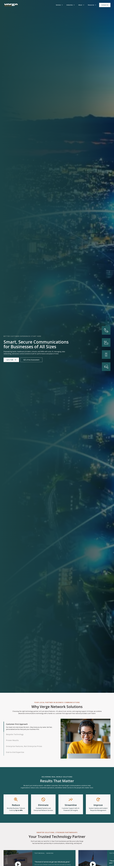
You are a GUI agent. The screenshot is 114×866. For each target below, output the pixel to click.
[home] (11, 5)
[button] (59, 5)
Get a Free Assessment (31, 360)
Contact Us (104, 5)
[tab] (28, 727)
